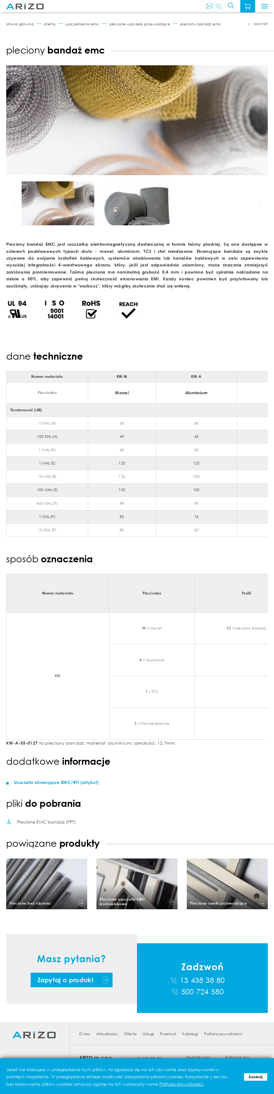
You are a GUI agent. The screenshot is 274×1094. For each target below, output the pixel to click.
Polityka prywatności (223, 1033)
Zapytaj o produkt (65, 980)
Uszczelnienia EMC (82, 24)
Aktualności (107, 1033)
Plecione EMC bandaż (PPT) (46, 821)
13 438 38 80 (202, 980)
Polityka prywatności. (181, 1084)
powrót (261, 24)
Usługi (148, 1033)
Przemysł (168, 1033)
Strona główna (20, 24)
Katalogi (190, 1033)
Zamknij (256, 1077)
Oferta (49, 24)
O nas (84, 1033)
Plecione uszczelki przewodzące (139, 24)
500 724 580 (202, 991)
